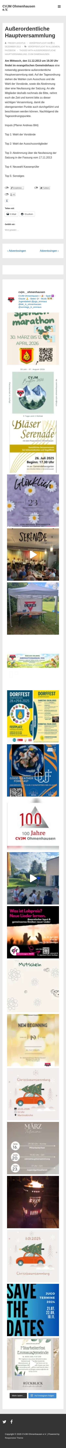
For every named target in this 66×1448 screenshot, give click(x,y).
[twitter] (5, 1423)
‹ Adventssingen (16, 250)
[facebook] (12, 1423)
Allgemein (54, 47)
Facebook (10, 50)
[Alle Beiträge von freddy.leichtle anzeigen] (15, 43)
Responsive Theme (14, 1438)
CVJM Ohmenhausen (38, 54)
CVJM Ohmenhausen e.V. (18, 7)
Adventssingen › (49, 250)
